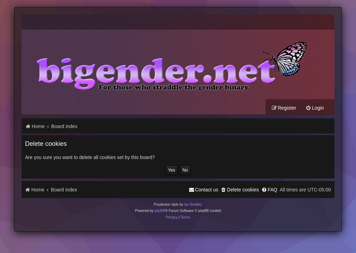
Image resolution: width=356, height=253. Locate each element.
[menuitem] (315, 108)
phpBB (159, 211)
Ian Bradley (193, 204)
